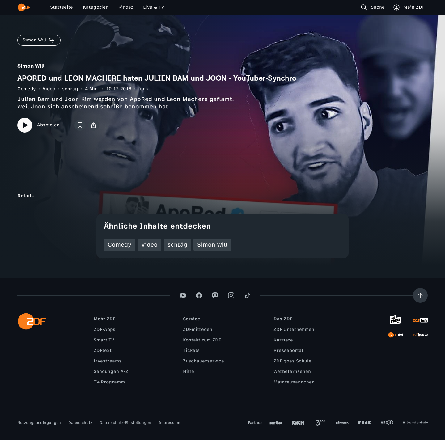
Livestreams (107, 361)
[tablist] (222, 195)
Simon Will (212, 244)
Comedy (26, 88)
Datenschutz (80, 423)
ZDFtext (103, 350)
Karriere (283, 340)
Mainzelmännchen (294, 382)
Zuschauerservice (203, 361)
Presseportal (288, 350)
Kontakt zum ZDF (202, 340)
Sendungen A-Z (111, 371)
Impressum (169, 423)
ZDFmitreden (197, 329)
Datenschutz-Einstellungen (125, 423)
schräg (70, 88)
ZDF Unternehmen (293, 329)
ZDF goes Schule (292, 361)
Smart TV (104, 340)
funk (143, 88)
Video (49, 88)
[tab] (25, 195)
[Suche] (374, 7)
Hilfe (188, 371)
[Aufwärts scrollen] (420, 295)
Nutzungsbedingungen (39, 423)
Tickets (191, 350)
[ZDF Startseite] (24, 7)
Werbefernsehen (292, 371)
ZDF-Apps (104, 329)
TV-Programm (109, 382)
